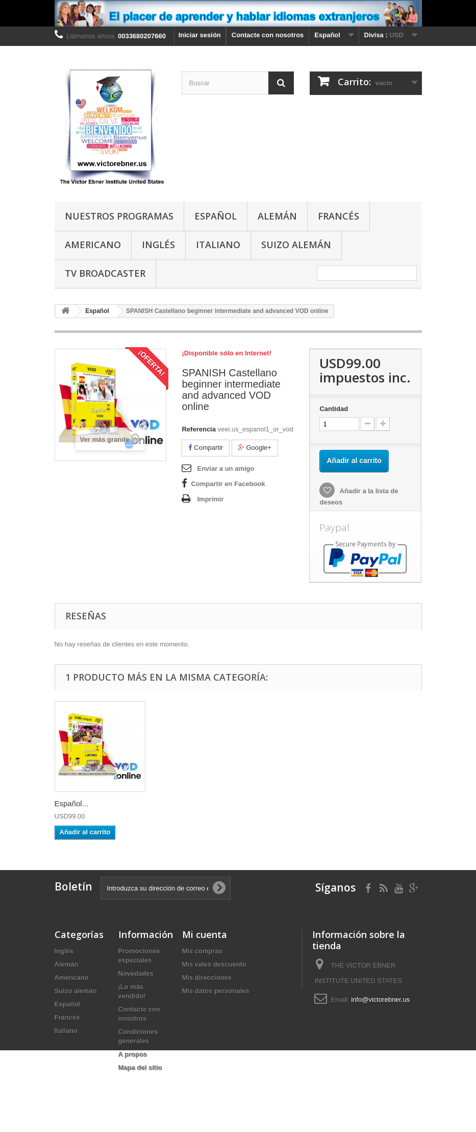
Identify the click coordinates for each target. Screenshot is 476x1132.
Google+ (254, 447)
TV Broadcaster (105, 273)
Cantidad (333, 409)
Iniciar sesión (200, 35)
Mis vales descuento (214, 964)
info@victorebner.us (380, 999)
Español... (72, 803)
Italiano (218, 244)
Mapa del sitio (140, 1067)
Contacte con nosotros (268, 35)
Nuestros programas (119, 216)
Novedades (136, 973)
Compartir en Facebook (228, 484)
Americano (93, 244)
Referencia (198, 429)
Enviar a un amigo (225, 468)
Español (215, 216)
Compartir (205, 447)
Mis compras (202, 951)
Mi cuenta (204, 934)
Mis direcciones (207, 977)
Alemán (277, 216)
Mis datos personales (215, 991)
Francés (338, 216)
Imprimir (210, 499)
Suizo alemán (296, 244)
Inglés (158, 244)
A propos (132, 1054)
